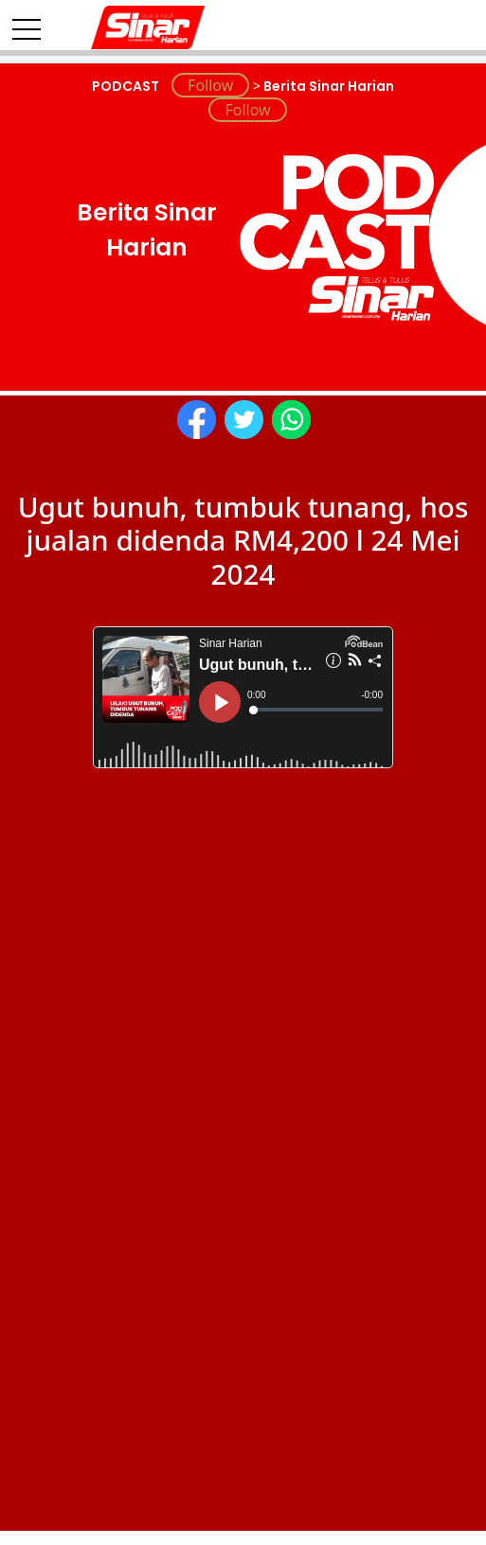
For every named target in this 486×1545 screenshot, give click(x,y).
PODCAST (127, 86)
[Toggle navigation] (26, 22)
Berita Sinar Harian (327, 86)
